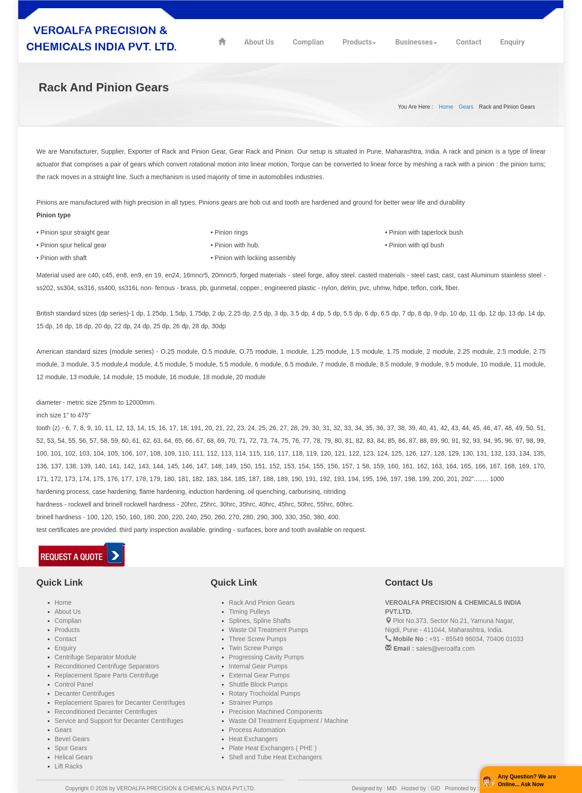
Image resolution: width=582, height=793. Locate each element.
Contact (469, 42)
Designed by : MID (375, 788)
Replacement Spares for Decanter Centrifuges (120, 702)
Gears (466, 107)
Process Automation (257, 729)
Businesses (414, 42)
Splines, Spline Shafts (260, 620)
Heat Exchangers (253, 739)
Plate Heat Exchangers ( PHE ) (272, 748)
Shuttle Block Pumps (258, 684)
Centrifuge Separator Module (95, 657)
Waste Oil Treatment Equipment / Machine (288, 720)
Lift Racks (68, 766)
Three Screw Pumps (257, 638)
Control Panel (74, 684)
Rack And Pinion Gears (262, 602)
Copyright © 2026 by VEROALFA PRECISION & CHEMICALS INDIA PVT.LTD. (160, 788)
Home (446, 107)
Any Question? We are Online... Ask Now (527, 780)
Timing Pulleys (249, 611)
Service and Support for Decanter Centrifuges (119, 720)
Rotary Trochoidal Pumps (264, 693)
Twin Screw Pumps (256, 648)
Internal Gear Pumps (258, 666)
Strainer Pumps (250, 702)
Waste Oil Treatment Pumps (268, 629)
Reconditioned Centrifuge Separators (107, 666)
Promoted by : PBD (468, 788)
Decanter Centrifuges (85, 693)
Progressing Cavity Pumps (266, 657)
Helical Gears (74, 757)
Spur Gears (71, 748)
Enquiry (512, 42)
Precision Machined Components (275, 711)
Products (357, 42)
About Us (259, 42)
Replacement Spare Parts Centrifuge (107, 675)
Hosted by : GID (420, 788)
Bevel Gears (72, 739)
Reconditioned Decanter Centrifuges (106, 711)
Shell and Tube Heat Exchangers (275, 757)
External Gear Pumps (259, 675)
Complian (308, 42)
